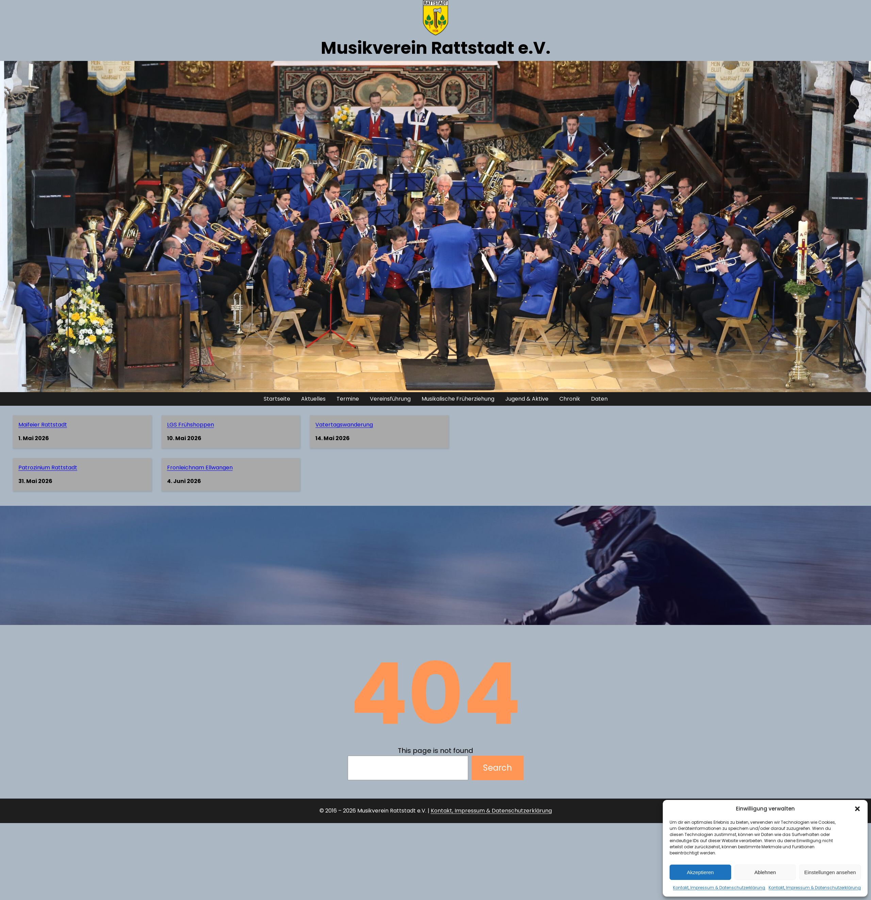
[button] (857, 808)
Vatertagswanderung (344, 425)
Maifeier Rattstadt (42, 425)
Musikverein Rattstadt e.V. (435, 48)
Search (497, 767)
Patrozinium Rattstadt (47, 467)
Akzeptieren (700, 872)
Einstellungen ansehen (830, 872)
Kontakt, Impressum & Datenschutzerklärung (719, 887)
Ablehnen (765, 872)
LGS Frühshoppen (190, 425)
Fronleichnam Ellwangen (200, 467)
